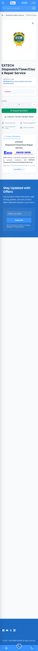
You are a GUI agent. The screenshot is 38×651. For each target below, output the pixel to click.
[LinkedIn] (14, 630)
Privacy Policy (20, 226)
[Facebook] (3, 630)
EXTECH (6, 81)
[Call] (19, 648)
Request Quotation (19, 111)
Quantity (4, 101)
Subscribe (19, 220)
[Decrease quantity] (4, 104)
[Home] (2, 15)
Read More (19, 169)
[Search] (34, 8)
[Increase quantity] (34, 104)
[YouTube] (7, 630)
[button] (19, 40)
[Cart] (32, 648)
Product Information (12, 136)
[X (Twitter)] (11, 630)
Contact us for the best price (19, 117)
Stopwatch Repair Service (15, 15)
